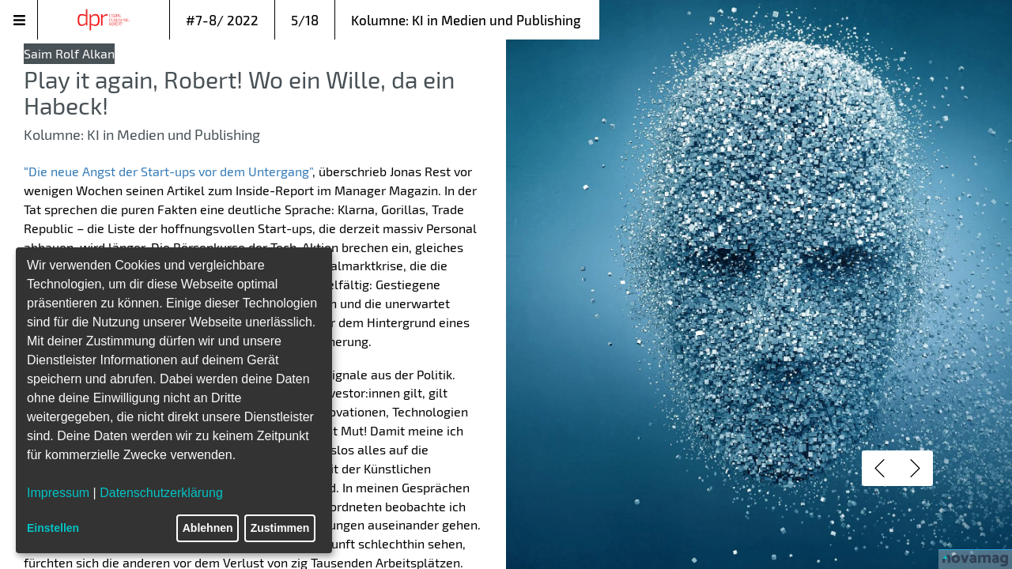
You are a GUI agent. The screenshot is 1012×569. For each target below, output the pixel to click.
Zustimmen (280, 528)
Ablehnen (208, 528)
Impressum (58, 492)
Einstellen (53, 528)
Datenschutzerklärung (161, 492)
